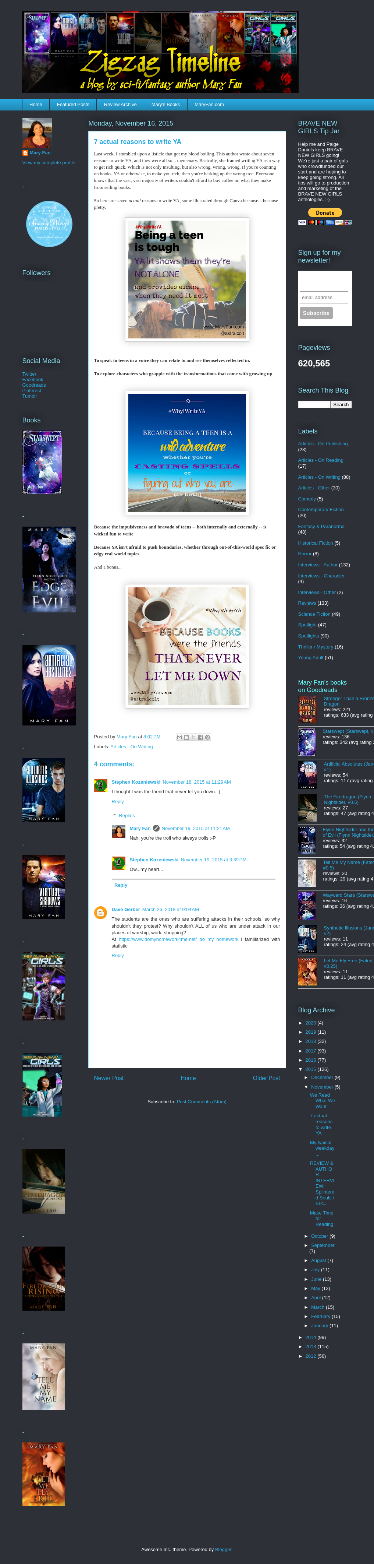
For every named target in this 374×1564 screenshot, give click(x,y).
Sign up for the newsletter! (320, 280)
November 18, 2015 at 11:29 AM (197, 782)
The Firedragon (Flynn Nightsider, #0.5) (347, 799)
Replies (127, 815)
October (320, 1236)
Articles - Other (314, 488)
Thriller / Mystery (316, 647)
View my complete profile (48, 162)
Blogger (223, 1549)
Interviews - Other (317, 592)
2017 (312, 1051)
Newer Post (109, 1078)
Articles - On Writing (131, 746)
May (316, 1288)
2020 (312, 1023)
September (323, 1245)
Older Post (266, 1078)
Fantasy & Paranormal (322, 526)
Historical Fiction (315, 543)
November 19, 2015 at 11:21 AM (196, 828)
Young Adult (311, 657)
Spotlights (308, 636)
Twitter (29, 374)
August (319, 1260)
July (316, 1269)
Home (35, 104)
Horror (305, 553)
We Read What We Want (322, 1100)
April (316, 1297)
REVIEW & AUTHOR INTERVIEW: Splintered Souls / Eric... (322, 1183)
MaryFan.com (209, 104)
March (318, 1307)
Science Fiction (314, 614)
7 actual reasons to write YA (321, 1124)
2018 (312, 1041)
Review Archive (120, 104)
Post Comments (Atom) (202, 1101)
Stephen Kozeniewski (136, 782)
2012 (312, 1356)
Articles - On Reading (321, 460)
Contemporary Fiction (321, 509)
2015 (312, 1069)
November (323, 1087)
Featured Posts (73, 104)
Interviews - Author (318, 564)
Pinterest (31, 390)
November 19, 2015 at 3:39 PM (213, 859)
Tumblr (29, 396)
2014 (312, 1337)
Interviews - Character (321, 576)
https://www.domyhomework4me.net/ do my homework (179, 939)
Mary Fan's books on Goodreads (322, 686)
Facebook (32, 379)
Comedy (307, 499)
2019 (312, 1032)
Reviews (307, 603)
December (323, 1077)
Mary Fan (140, 828)
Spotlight (307, 625)
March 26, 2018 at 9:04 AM (170, 909)
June (317, 1279)
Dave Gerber (126, 909)
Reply (118, 801)
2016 (312, 1060)
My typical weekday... (322, 1148)
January (320, 1325)
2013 (312, 1346)
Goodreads (34, 385)
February (321, 1316)
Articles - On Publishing (323, 443)
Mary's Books (166, 104)
